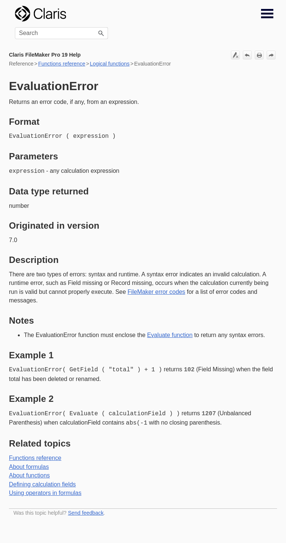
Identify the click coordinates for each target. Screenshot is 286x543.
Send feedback (86, 510)
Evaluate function (170, 334)
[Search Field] (61, 33)
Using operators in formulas (45, 490)
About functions (29, 472)
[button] (101, 33)
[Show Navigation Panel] (267, 14)
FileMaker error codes (156, 291)
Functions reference (61, 64)
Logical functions (110, 64)
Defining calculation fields (42, 481)
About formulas (29, 464)
